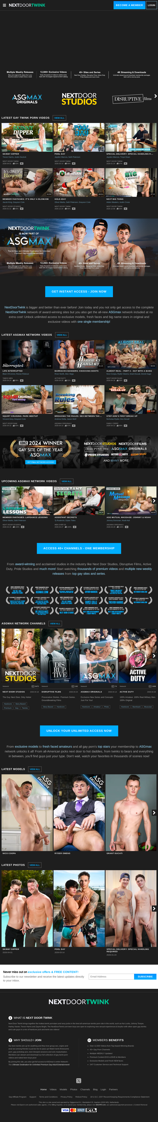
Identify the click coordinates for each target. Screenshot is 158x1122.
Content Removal (140, 1105)
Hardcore (8, 704)
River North (59, 374)
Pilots (106, 707)
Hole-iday (60, 199)
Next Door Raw (10, 423)
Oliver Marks (60, 202)
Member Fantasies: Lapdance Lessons (25, 517)
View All (59, 118)
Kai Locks (126, 1023)
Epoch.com (24, 1105)
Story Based (20, 704)
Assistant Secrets (66, 517)
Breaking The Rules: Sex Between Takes (78, 416)
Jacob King (7, 202)
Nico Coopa (111, 374)
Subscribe (145, 976)
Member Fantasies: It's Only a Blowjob (26, 199)
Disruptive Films (51, 692)
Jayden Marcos (61, 157)
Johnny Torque (137, 1023)
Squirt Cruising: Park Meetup (20, 416)
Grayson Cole (19, 202)
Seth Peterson (74, 157)
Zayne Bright (41, 1027)
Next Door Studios (12, 206)
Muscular (148, 707)
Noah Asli (126, 520)
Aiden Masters (112, 202)
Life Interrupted (13, 371)
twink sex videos (52, 1029)
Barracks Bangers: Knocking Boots (77, 371)
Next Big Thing (114, 199)
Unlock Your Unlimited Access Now (79, 730)
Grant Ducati (135, 374)
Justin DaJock (20, 157)
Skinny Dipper (11, 154)
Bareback (137, 707)
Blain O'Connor (9, 374)
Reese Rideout (22, 374)
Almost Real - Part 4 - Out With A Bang (129, 371)
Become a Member (129, 5)
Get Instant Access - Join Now (79, 291)
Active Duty (60, 378)
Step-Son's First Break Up (121, 416)
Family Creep (112, 423)
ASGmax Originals (63, 423)
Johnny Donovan (114, 520)
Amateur (97, 707)
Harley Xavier (14, 1027)
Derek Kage (146, 374)
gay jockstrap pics (20, 1052)
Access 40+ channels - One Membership (79, 548)
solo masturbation (59, 1052)
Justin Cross (124, 202)
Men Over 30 (60, 525)
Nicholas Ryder (112, 419)
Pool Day (60, 154)
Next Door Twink (11, 161)
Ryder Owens (123, 374)
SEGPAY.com (101, 1105)
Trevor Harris (8, 157)
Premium (8, 708)
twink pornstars (51, 1023)
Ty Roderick (59, 520)
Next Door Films (114, 378)
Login (151, 5)
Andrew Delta (60, 419)
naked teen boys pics (27, 1058)
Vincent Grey (8, 419)
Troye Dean (125, 157)
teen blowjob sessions (38, 1052)
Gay (17, 708)
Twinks (25, 708)
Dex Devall (124, 419)
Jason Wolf (71, 419)
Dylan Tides (70, 520)
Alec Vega (69, 374)
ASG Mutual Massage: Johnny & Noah (129, 517)
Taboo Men (8, 378)
